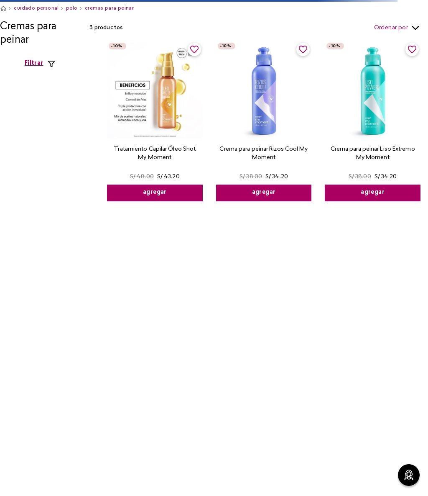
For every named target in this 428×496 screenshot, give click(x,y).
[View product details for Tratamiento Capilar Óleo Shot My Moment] (155, 121)
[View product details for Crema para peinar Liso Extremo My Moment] (372, 121)
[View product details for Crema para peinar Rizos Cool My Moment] (264, 121)
